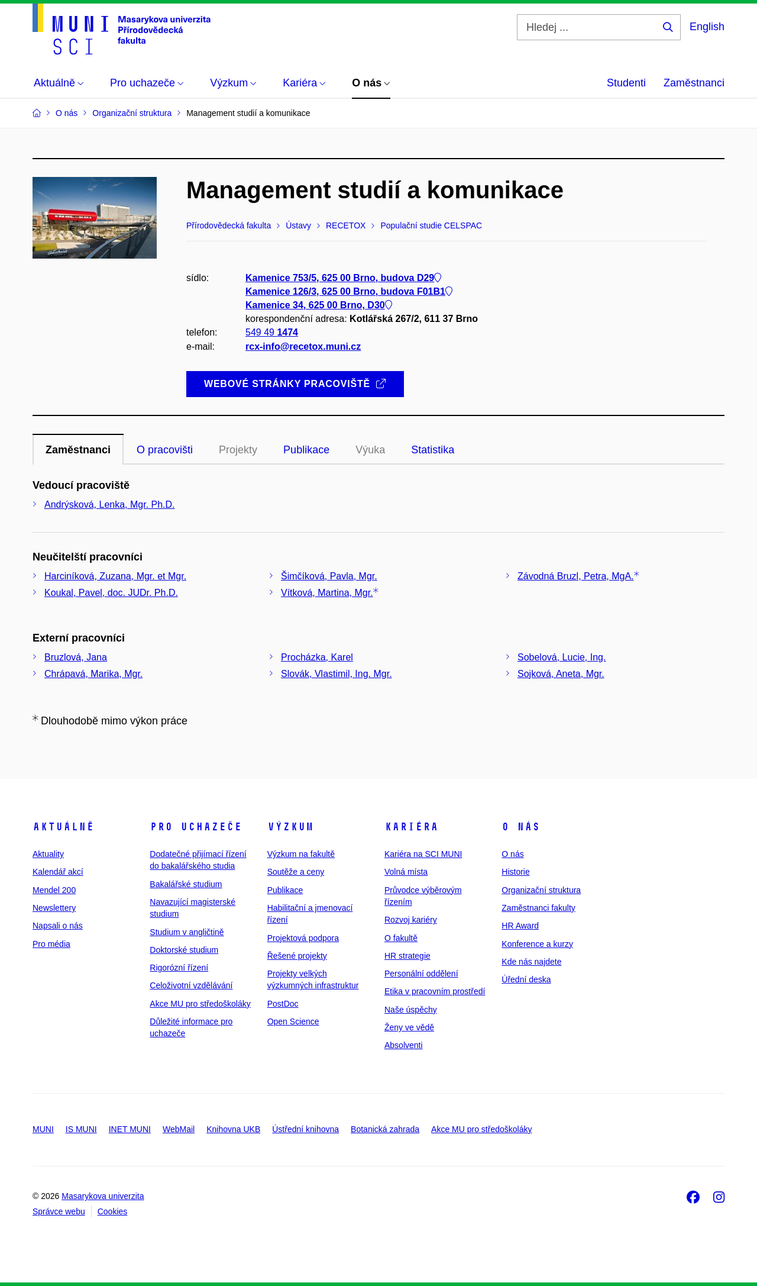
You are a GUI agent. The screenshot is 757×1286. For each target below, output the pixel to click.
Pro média (51, 944)
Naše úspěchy (410, 1009)
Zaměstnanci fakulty (538, 908)
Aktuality (48, 854)
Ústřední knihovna (305, 1129)
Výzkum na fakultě (301, 854)
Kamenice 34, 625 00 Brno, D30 (318, 305)
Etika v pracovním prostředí (434, 991)
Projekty (238, 450)
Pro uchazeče (196, 826)
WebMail (179, 1129)
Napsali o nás (58, 925)
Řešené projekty (297, 956)
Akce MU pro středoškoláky (200, 1003)
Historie (515, 871)
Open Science (293, 1021)
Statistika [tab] (432, 450)
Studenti (626, 83)
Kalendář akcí (58, 871)
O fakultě (401, 938)
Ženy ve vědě (409, 1027)
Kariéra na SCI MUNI (423, 854)
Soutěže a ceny (296, 871)
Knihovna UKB (233, 1129)
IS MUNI (81, 1129)
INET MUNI (130, 1129)
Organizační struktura (541, 890)
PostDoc (283, 1003)
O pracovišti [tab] (165, 450)
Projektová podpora (303, 938)
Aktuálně (63, 826)
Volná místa (406, 871)
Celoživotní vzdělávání (191, 985)
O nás (521, 826)
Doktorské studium (184, 950)
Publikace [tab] (306, 450)
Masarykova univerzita (103, 1196)
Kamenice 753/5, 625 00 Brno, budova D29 (343, 278)
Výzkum (290, 826)
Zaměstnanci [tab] (78, 450)
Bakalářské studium (186, 884)
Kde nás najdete (531, 961)
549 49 (271, 333)
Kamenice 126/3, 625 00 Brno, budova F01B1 (348, 291)
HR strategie (407, 956)
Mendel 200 (54, 890)
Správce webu (59, 1211)
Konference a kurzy (537, 944)
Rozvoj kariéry (410, 919)
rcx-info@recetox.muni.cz (303, 346)
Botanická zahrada (385, 1129)
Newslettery (54, 908)
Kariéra (411, 826)
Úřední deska (526, 979)
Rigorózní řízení (179, 967)
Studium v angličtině (187, 932)
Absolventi (403, 1045)
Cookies (113, 1211)
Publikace (285, 890)
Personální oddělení (421, 973)
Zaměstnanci (694, 83)
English (707, 27)
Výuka (370, 450)
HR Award (520, 925)
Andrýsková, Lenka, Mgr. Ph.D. (109, 504)
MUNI (43, 1129)
